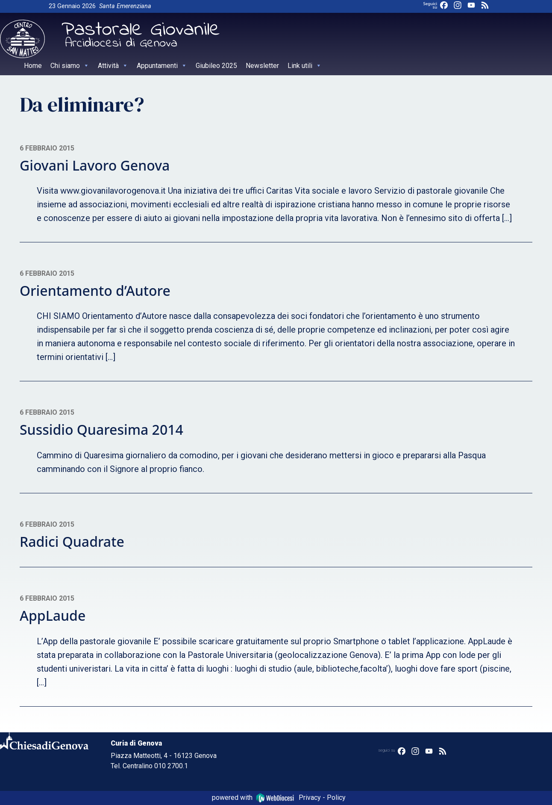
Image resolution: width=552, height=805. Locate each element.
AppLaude (52, 615)
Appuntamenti (162, 66)
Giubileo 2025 (216, 66)
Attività (113, 66)
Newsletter (262, 66)
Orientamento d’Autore (95, 290)
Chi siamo (69, 66)
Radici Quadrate (72, 541)
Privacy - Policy (322, 797)
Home (33, 66)
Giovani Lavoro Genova (95, 165)
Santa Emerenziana (125, 6)
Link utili (305, 66)
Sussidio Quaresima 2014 (101, 429)
